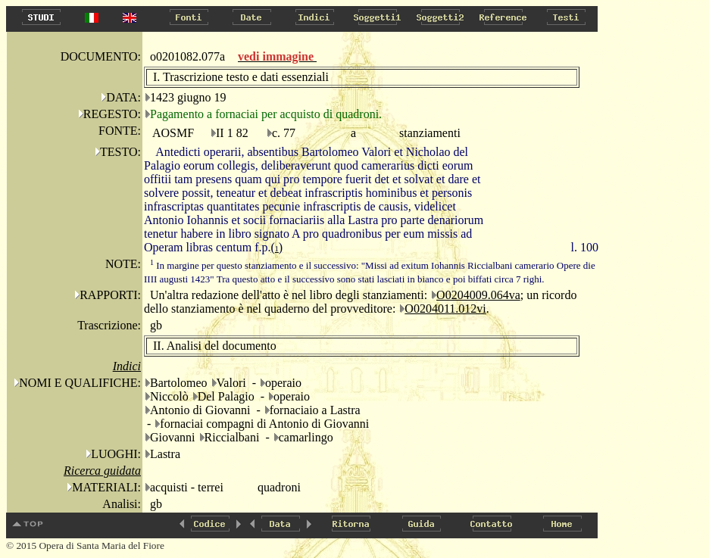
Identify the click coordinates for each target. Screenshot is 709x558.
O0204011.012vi (445, 308)
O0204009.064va (478, 294)
